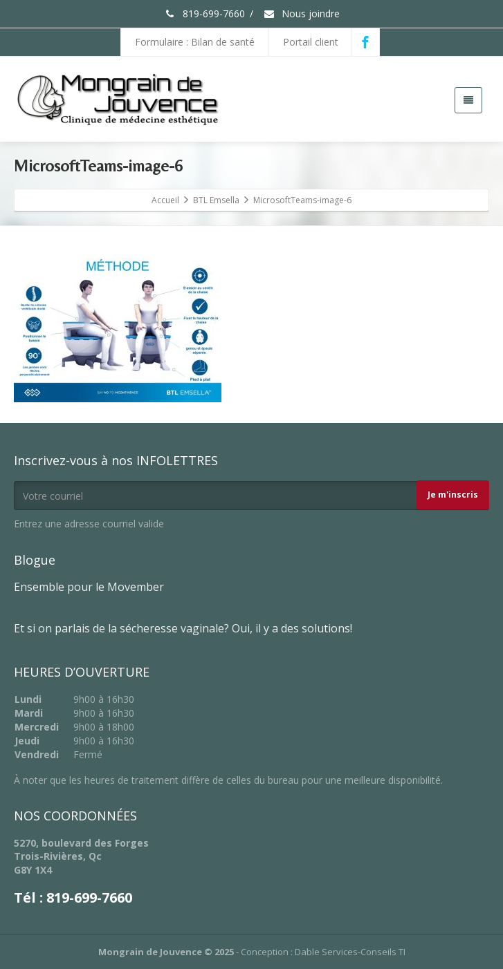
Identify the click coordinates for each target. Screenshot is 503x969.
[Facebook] (365, 42)
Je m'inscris (453, 494)
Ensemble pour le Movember (89, 586)
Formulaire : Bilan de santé (195, 41)
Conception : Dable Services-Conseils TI (323, 952)
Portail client (310, 41)
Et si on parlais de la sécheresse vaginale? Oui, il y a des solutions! (183, 628)
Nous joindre (301, 13)
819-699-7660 (204, 13)
